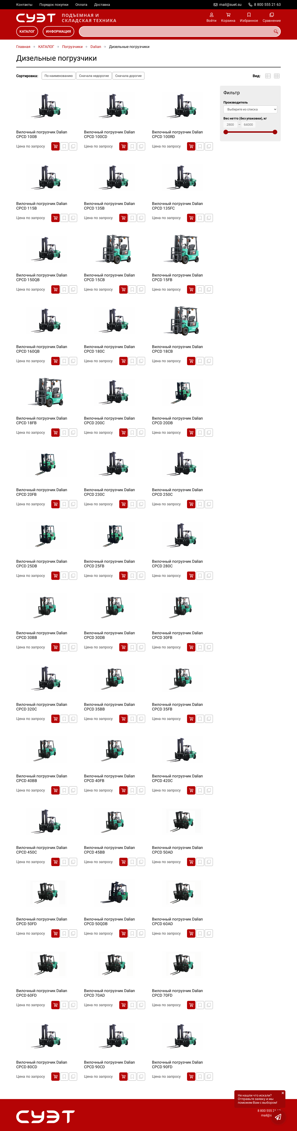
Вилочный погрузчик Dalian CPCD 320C (41, 706)
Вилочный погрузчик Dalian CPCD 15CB (109, 277)
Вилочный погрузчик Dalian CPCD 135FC (177, 205)
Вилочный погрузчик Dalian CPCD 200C (109, 420)
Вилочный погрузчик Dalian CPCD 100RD (177, 134)
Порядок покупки (53, 5)
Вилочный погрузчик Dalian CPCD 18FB (41, 420)
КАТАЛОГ (27, 31)
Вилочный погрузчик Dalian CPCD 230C (109, 492)
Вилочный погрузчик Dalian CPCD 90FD (177, 1064)
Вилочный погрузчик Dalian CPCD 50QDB (109, 921)
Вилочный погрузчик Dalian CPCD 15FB (177, 277)
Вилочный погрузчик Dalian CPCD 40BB (41, 778)
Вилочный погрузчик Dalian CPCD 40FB (109, 778)
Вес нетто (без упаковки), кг (245, 118)
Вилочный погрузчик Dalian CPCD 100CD (109, 134)
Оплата (81, 5)
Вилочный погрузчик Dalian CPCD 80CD (41, 1064)
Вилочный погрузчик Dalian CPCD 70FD (177, 993)
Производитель (235, 102)
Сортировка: (27, 76)
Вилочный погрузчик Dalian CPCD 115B (41, 205)
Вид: (257, 76)
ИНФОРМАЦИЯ (58, 31)
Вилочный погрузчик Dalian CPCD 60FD (41, 993)
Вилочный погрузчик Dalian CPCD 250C (177, 492)
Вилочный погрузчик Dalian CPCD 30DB (109, 635)
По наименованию (59, 76)
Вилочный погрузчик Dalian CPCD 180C (109, 349)
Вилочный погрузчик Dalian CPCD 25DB (41, 563)
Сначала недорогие (94, 76)
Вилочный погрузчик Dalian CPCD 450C (41, 850)
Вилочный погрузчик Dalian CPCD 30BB (41, 635)
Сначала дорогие (128, 76)
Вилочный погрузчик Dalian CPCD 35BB (109, 706)
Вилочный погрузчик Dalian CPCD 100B (41, 134)
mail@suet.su (230, 4)
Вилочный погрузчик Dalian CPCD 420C (177, 778)
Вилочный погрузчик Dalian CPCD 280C (177, 563)
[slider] (225, 132)
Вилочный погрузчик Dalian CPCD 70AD (109, 993)
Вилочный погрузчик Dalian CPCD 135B (109, 205)
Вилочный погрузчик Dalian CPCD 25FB (109, 563)
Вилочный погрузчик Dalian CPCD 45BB (109, 850)
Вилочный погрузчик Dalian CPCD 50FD (41, 921)
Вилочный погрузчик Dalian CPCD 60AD (177, 921)
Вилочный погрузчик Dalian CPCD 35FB (177, 706)
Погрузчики (72, 46)
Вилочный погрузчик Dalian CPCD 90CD (109, 1064)
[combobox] (180, 31)
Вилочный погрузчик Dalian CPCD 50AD (177, 850)
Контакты (24, 5)
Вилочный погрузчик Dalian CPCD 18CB (177, 349)
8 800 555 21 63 (267, 4)
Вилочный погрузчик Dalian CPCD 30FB (177, 635)
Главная (23, 46)
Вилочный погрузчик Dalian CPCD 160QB (41, 349)
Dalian (95, 46)
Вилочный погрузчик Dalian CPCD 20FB (41, 492)
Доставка (102, 5)
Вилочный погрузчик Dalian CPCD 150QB (41, 277)
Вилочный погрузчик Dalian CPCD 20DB (177, 420)
